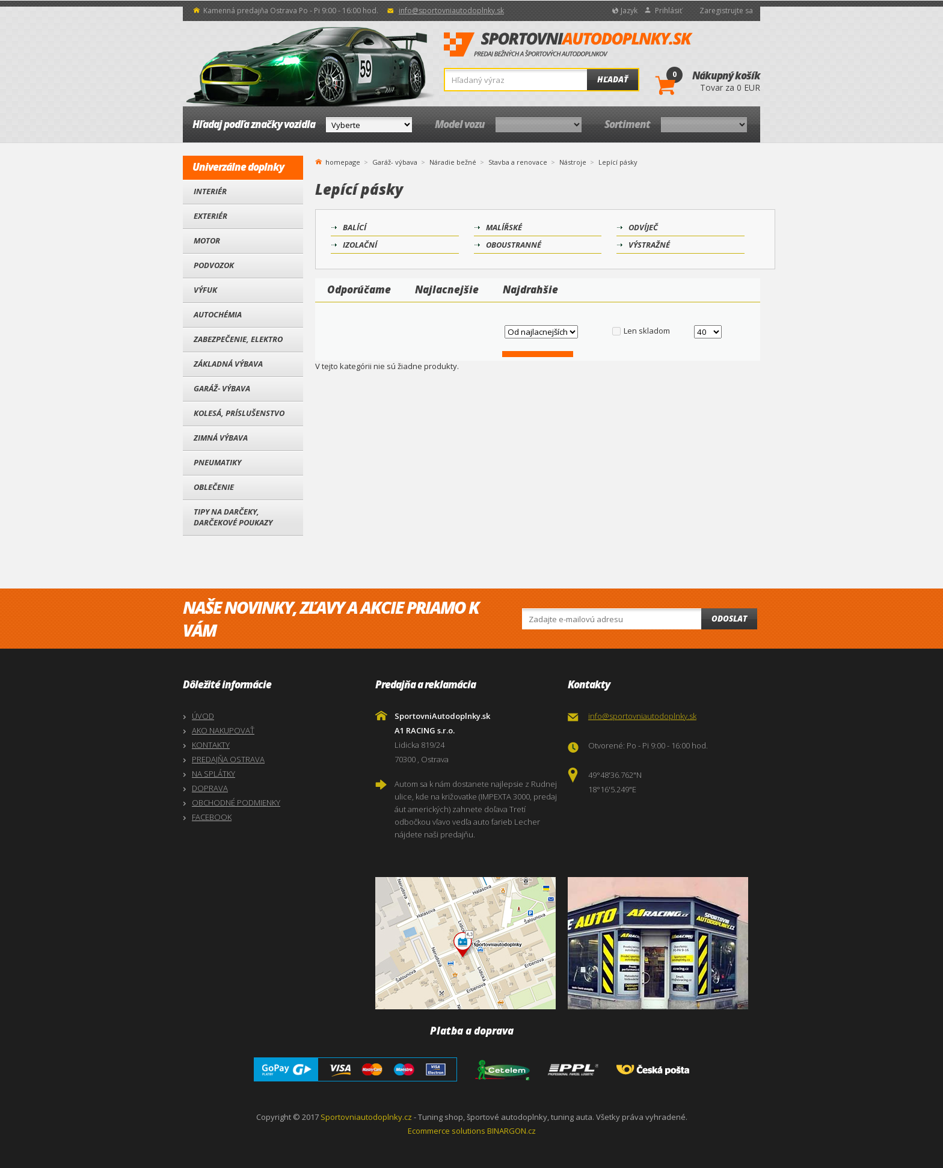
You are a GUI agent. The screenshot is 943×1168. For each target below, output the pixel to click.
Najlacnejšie (447, 289)
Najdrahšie (530, 289)
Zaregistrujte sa (726, 10)
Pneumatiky (217, 462)
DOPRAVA (210, 788)
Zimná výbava (221, 437)
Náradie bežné (452, 162)
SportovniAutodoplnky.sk (568, 45)
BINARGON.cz (511, 1130)
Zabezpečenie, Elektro (238, 339)
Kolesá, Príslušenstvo (239, 413)
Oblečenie (214, 487)
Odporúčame (359, 289)
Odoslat (729, 618)
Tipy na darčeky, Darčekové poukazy (233, 517)
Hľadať (612, 79)
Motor (207, 240)
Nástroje (572, 162)
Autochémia (218, 314)
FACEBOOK (212, 817)
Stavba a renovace (517, 162)
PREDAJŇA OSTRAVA (228, 759)
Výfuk (205, 289)
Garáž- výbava (222, 388)
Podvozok (214, 265)
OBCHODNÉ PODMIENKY (236, 802)
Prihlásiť (668, 10)
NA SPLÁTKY (213, 773)
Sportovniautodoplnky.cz (366, 1116)
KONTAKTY (211, 744)
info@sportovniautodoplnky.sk (451, 10)
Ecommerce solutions (446, 1130)
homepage (342, 161)
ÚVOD (203, 716)
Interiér (210, 191)
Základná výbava (228, 363)
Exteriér (210, 215)
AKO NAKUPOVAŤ (223, 730)
